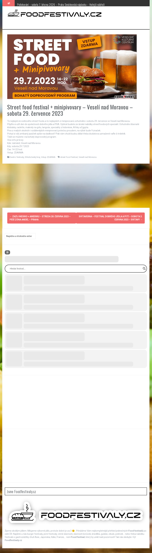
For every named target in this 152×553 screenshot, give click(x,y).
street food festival (69, 157)
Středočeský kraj (32, 157)
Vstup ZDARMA (48, 157)
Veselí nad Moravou (88, 157)
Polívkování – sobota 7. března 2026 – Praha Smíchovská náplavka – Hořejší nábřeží (61, 5)
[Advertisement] (76, 186)
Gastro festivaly (17, 157)
